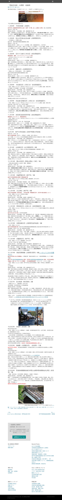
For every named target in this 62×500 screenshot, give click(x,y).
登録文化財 (23, 407)
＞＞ (43, 9)
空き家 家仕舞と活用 (37, 487)
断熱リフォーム (35, 473)
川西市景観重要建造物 (17, 259)
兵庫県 (11, 408)
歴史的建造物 (20, 408)
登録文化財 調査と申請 (37, 488)
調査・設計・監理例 (40, 407)
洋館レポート (11, 485)
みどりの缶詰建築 (36, 446)
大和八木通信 (11, 488)
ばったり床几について (37, 449)
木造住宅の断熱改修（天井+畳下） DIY (41, 459)
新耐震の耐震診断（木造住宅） (39, 463)
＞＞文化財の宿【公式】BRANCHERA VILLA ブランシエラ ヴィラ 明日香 (31, 297)
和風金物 (10, 487)
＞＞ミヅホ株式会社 (35, 355)
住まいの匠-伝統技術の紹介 (38, 469)
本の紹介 (34, 477)
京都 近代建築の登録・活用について (40, 451)
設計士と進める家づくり (31, 407)
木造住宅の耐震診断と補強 (38, 485)
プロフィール (11, 446)
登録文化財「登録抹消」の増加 (39, 454)
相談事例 (10, 469)
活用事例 (10, 473)
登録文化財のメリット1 (37, 452)
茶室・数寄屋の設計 (36, 490)
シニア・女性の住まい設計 (38, 471)
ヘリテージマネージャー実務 (14, 407)
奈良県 (15, 408)
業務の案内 (10, 447)
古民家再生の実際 (36, 483)
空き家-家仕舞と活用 (37, 474)
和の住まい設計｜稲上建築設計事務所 (22, 496)
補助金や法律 (35, 476)
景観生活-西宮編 (12, 490)
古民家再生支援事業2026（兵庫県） (40, 447)
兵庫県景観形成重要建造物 (36, 259)
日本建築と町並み (12, 483)
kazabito (18, 7)
